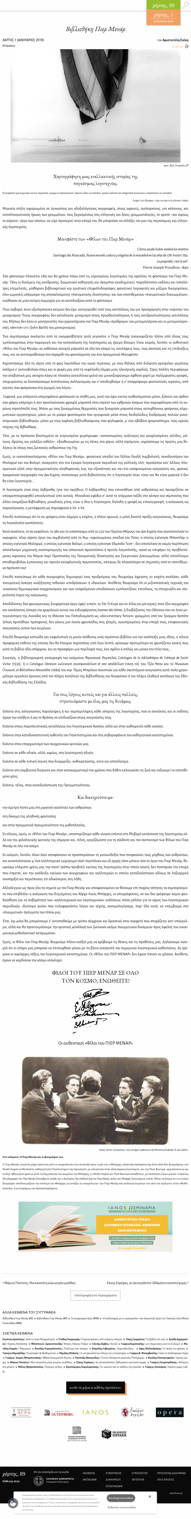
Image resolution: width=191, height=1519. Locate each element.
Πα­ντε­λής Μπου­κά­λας (109, 1357)
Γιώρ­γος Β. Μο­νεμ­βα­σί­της (158, 1353)
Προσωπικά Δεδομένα (171, 1473)
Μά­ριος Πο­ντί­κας (41, 1362)
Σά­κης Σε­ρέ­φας (111, 1362)
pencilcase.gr (176, 1493)
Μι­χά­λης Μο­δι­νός (92, 1353)
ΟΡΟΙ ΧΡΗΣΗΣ (165, 1479)
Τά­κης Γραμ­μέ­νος (145, 1339)
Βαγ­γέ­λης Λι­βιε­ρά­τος (113, 1348)
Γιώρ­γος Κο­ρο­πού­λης (150, 1344)
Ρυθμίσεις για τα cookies (122, 1507)
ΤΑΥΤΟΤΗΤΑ (138, 1479)
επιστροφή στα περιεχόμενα (95, 1295)
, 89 (14, 1474)
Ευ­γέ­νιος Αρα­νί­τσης (29, 1339)
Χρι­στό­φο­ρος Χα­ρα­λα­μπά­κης (103, 1367)
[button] (13, 1503)
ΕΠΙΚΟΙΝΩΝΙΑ (114, 1486)
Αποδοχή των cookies (121, 1498)
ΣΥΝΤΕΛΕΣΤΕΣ (140, 1473)
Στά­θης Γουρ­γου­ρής (90, 1339)
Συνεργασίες (114, 1473)
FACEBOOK (89, 1473)
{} (9, 45)
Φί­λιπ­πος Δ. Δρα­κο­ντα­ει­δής (59, 1344)
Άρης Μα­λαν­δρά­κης (162, 1348)
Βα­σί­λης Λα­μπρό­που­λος (61, 1348)
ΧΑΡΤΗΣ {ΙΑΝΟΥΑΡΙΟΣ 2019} (23, 40)
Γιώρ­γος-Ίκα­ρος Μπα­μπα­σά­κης (38, 1357)
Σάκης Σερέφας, (147, 1283)
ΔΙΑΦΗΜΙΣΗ (113, 1479)
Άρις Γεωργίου (179, 165)
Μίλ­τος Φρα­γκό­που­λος (40, 1367)
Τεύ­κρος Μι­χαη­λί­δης (29, 1353)
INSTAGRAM (90, 1479)
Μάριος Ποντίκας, (39, 1283)
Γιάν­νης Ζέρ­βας (104, 1344)
